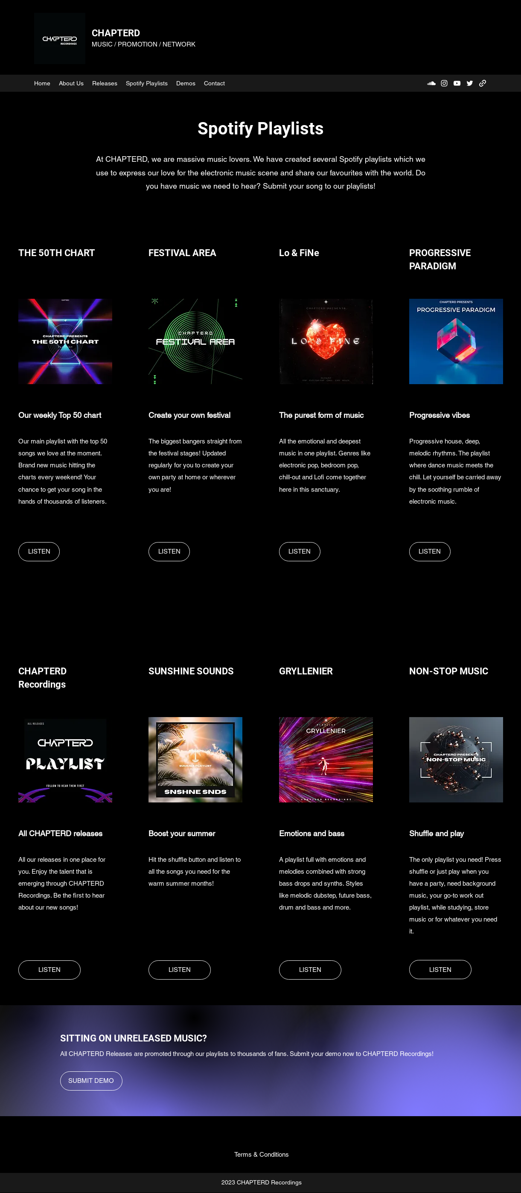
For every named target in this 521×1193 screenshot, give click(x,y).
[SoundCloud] (431, 83)
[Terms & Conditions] (261, 1154)
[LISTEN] (39, 551)
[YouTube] (457, 83)
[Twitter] (470, 83)
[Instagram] (444, 83)
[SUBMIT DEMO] (91, 1081)
